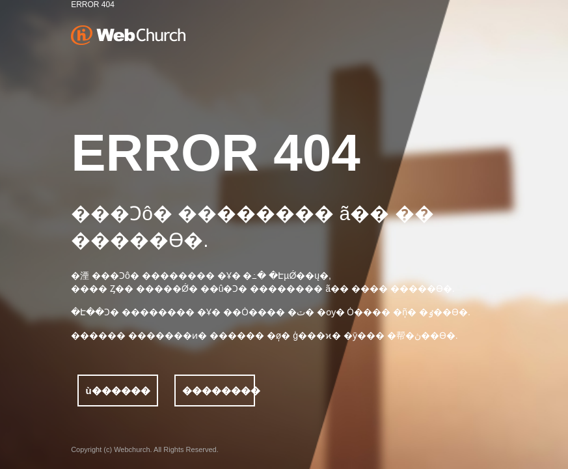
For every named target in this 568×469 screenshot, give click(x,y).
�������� (218, 390)
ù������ (118, 390)
